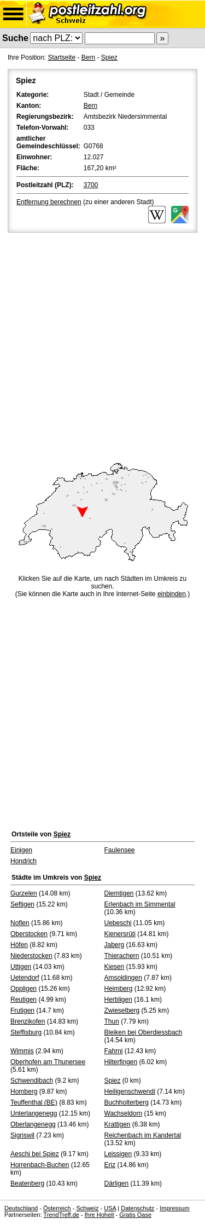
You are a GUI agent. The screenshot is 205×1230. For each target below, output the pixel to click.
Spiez (109, 57)
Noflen (20, 923)
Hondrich (23, 861)
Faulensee (119, 850)
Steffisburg (26, 1032)
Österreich (57, 1208)
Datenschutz (137, 1208)
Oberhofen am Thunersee (47, 1062)
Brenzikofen (27, 1021)
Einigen (21, 850)
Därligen (116, 1183)
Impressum (174, 1208)
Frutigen (22, 1010)
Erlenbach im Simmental (139, 904)
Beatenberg (27, 1183)
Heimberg (118, 988)
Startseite (61, 57)
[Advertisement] (102, 343)
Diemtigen (119, 893)
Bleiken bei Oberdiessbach (143, 1032)
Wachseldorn (123, 1113)
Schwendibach (31, 1080)
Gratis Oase (135, 1214)
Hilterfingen (121, 1062)
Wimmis (22, 1051)
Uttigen (20, 967)
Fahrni (113, 1051)
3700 (91, 185)
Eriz (110, 1165)
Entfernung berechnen (48, 202)
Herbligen (118, 999)
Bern (88, 57)
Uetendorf (24, 977)
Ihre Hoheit (99, 1214)
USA (110, 1208)
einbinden (171, 594)
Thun (111, 1021)
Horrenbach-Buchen (39, 1165)
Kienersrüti (120, 934)
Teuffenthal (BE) (33, 1102)
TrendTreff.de (61, 1214)
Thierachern (121, 956)
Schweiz (87, 1208)
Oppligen (23, 988)
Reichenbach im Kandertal (142, 1135)
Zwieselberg (122, 1010)
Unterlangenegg (33, 1113)
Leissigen (118, 1154)
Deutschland (21, 1208)
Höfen (19, 945)
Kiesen (114, 967)
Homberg (23, 1091)
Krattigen (117, 1124)
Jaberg (114, 945)
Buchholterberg (126, 1102)
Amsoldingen (123, 977)
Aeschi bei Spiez (34, 1154)
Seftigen (22, 904)
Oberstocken (29, 934)
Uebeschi (118, 923)
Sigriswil (22, 1135)
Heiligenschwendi (129, 1091)
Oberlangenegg (33, 1124)
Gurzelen (23, 893)
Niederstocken (31, 956)
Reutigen (23, 999)
